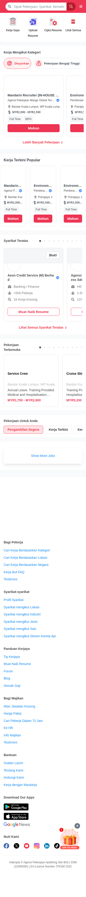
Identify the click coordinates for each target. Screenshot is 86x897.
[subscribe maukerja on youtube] (26, 846)
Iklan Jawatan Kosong (19, 706)
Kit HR (8, 728)
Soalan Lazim (13, 763)
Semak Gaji (12, 685)
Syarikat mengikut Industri (22, 614)
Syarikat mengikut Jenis (21, 621)
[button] (81, 6)
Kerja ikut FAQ (14, 572)
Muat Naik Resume (17, 664)
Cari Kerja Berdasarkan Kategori (27, 550)
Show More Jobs (43, 456)
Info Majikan (12, 735)
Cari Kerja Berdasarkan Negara (26, 565)
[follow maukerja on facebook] (6, 846)
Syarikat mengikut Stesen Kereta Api (30, 636)
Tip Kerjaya (12, 657)
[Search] (71, 7)
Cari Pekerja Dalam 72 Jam (23, 721)
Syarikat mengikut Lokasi (21, 607)
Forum (8, 671)
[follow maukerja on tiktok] (57, 846)
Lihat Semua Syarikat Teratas (43, 327)
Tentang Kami (13, 770)
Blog (7, 678)
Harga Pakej (12, 713)
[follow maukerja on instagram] (36, 846)
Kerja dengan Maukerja (20, 785)
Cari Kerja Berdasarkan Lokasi (25, 557)
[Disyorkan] (17, 63)
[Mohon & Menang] (69, 838)
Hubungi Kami (14, 777)
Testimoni (10, 579)
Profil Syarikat (13, 600)
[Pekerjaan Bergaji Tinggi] (57, 63)
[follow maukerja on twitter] (16, 846)
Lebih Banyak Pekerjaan (43, 142)
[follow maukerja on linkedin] (47, 846)
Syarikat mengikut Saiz (20, 629)
